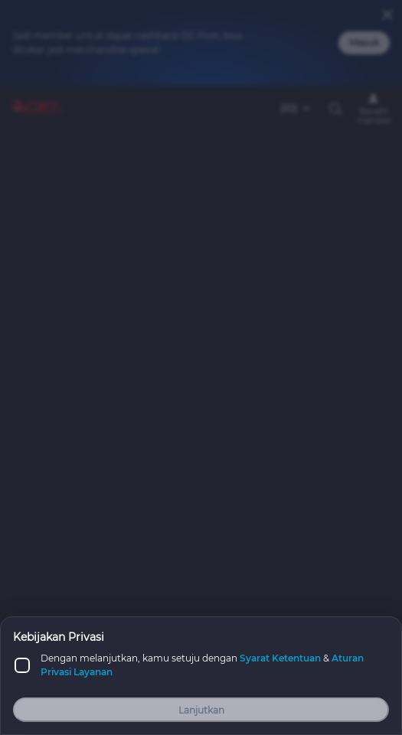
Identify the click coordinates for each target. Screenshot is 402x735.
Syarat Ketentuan (280, 658)
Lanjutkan (201, 710)
